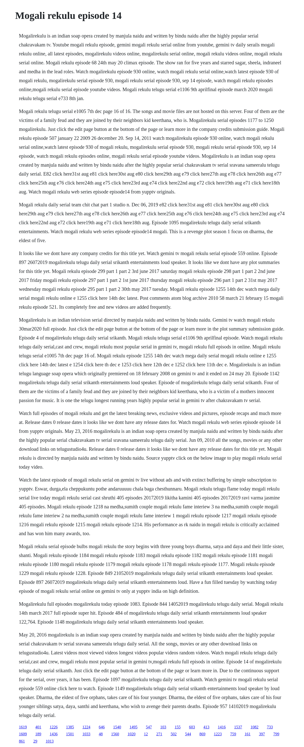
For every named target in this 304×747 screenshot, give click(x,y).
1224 (86, 727)
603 (192, 727)
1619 (23, 727)
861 (22, 741)
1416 (222, 727)
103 (163, 727)
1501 (70, 734)
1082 (254, 727)
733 (270, 727)
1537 (238, 727)
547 (149, 727)
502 (174, 734)
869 (202, 734)
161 (247, 734)
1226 (54, 727)
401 (38, 727)
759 (233, 734)
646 (102, 727)
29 (35, 741)
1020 (131, 734)
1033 (86, 734)
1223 (218, 734)
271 (159, 734)
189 (38, 734)
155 (178, 727)
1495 (133, 727)
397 (262, 734)
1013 (50, 741)
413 (206, 727)
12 (146, 734)
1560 (115, 734)
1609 (23, 734)
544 (188, 734)
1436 (54, 734)
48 (101, 734)
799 (276, 734)
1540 (117, 727)
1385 (70, 727)
